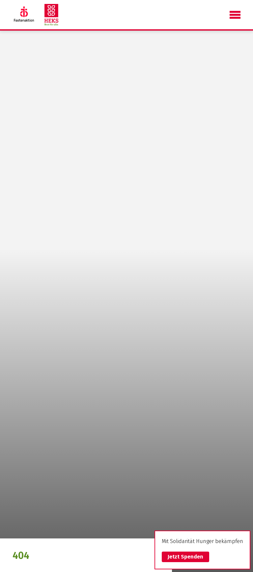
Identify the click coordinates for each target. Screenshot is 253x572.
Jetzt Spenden (185, 557)
